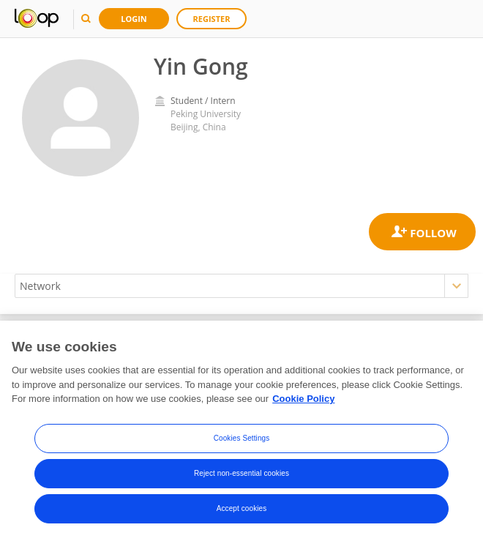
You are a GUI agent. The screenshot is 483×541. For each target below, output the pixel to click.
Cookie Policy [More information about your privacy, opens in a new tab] (303, 398)
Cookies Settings (242, 438)
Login (134, 18)
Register (212, 18)
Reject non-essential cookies (241, 473)
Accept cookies (242, 508)
